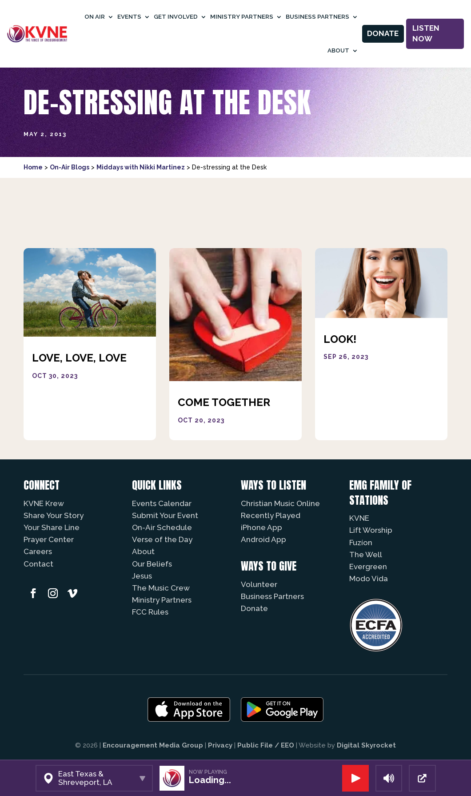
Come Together (224, 402)
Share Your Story (54, 515)
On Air (94, 16)
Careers (38, 551)
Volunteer (259, 584)
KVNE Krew (44, 503)
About (338, 50)
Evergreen (368, 566)
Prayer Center (49, 539)
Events (129, 16)
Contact (38, 563)
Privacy (220, 745)
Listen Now (425, 33)
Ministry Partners (241, 16)
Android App (263, 539)
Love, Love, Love (79, 357)
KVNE (359, 518)
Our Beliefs (152, 563)
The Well (365, 554)
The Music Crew (161, 587)
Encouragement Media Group (153, 745)
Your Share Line (52, 527)
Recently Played (270, 515)
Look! (339, 339)
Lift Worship (370, 530)
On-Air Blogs (69, 167)
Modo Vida (368, 578)
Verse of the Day (162, 539)
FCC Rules (150, 611)
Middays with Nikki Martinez (140, 167)
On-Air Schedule (162, 527)
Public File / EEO (265, 745)
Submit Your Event (165, 515)
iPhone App (261, 527)
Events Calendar (162, 503)
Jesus (142, 575)
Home (33, 167)
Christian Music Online (280, 503)
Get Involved (176, 16)
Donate (383, 33)
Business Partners (317, 16)
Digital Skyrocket (366, 745)
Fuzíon (360, 542)
